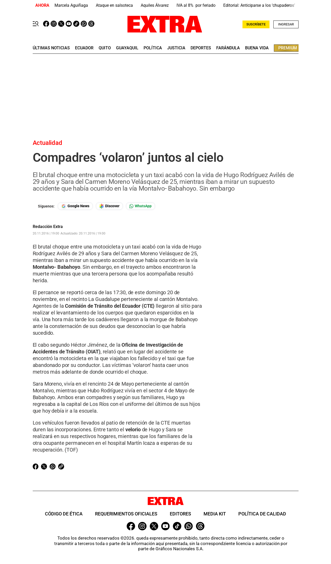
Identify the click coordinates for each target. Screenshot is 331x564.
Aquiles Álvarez (155, 5)
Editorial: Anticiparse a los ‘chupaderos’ (259, 5)
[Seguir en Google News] (75, 206)
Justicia (176, 48)
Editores (180, 513)
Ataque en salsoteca (114, 5)
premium (287, 47)
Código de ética (64, 513)
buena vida (257, 48)
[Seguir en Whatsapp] (140, 206)
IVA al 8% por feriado (196, 5)
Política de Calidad (262, 513)
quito (105, 48)
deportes (201, 48)
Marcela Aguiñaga (71, 5)
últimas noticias (51, 48)
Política (153, 48)
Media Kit (215, 513)
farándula (228, 48)
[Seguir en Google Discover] (109, 206)
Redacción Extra (48, 227)
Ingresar (286, 24)
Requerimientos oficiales (126, 513)
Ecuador (84, 48)
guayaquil (127, 48)
